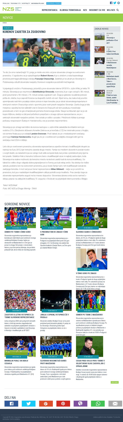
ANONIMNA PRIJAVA (37, 3)
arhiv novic (115, 382)
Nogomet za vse (97, 10)
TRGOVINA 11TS (15, 3)
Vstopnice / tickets (54, 3)
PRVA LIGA (6, 3)
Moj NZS (111, 10)
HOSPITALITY (26, 3)
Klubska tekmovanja (70, 10)
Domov (5, 23)
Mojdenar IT (110, 417)
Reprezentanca (49, 10)
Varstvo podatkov (15, 419)
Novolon (118, 417)
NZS (85, 10)
